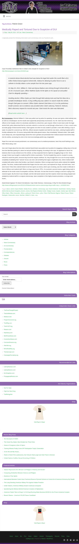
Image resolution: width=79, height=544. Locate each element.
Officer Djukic (5, 193)
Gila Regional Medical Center (38, 191)
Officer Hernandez (15, 193)
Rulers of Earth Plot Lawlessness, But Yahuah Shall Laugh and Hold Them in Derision (29, 455)
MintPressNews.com (10, 336)
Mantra (43, 538)
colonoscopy (41, 189)
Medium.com (8, 316)
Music (5, 262)
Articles (6, 239)
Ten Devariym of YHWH (11, 439)
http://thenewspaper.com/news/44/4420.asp (15, 71)
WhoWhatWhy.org (9, 348)
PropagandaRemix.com (11, 376)
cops (47, 189)
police (41, 193)
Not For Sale (7, 388)
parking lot (28, 193)
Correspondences (9, 252)
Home (11, 536)
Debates (6, 255)
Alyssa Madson (19, 189)
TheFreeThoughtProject (11, 310)
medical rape (64, 191)
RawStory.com (8, 332)
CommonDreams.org (10, 342)
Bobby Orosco (28, 189)
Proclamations (8, 249)
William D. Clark (29, 195)
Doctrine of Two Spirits (10, 476)
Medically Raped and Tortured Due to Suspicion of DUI (29, 29)
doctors (23, 191)
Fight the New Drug (9, 391)
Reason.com (7, 329)
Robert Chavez (65, 193)
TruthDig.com (8, 323)
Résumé (57, 536)
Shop (68, 536)
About (16, 536)
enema (28, 191)
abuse (8, 189)
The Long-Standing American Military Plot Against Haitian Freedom (24, 482)
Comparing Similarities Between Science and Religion (20, 473)
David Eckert (62, 189)
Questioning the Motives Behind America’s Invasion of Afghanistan (23, 489)
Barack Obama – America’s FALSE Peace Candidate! (20, 495)
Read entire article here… (17, 113)
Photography (49, 536)
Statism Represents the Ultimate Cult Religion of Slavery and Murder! (24, 469)
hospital (58, 191)
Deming (68, 189)
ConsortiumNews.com (10, 339)
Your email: (5, 276)
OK (73, 214)
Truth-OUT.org (8, 326)
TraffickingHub (8, 394)
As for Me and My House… (12, 451)
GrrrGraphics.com (9, 373)
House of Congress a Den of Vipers (14, 445)
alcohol (12, 189)
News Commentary (27, 32)
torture (17, 195)
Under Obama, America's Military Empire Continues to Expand (22, 485)
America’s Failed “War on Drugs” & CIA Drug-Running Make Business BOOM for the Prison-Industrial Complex (37, 492)
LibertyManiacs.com (10, 366)
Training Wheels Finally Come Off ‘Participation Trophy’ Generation (24, 448)
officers (23, 193)
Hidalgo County (51, 191)
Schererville (11, 195)
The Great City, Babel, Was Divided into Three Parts (19, 442)
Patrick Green (35, 193)
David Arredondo (53, 189)
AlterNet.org (7, 345)
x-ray (36, 195)
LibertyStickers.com (10, 370)
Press (5, 265)
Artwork (6, 258)
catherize (35, 189)
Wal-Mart (22, 195)
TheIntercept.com (9, 352)
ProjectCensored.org (10, 320)
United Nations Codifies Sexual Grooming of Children (19, 458)
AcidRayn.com (30, 538)
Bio (21, 536)
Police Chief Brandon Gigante (52, 193)
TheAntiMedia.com (9, 313)
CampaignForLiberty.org (11, 355)
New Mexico (72, 191)
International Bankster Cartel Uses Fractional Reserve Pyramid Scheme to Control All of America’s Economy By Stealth (39, 479)
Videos (35, 536)
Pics (25, 536)
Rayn (5, 32)
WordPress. (50, 538)
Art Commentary (9, 246)
